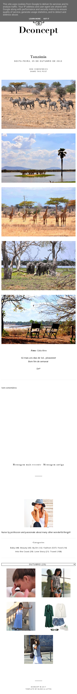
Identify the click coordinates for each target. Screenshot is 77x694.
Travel (53, 551)
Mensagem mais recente (27, 464)
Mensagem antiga (53, 464)
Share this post (38, 71)
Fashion (47, 548)
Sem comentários (38, 69)
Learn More (35, 19)
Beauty (23, 548)
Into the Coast (22, 551)
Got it (46, 19)
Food (60, 548)
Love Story (40, 551)
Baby (12, 548)
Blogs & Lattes (45, 689)
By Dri (35, 548)
